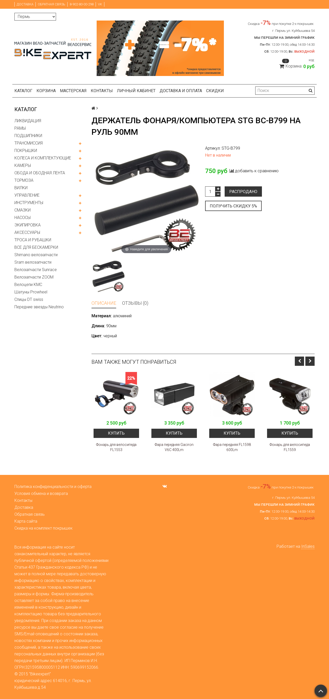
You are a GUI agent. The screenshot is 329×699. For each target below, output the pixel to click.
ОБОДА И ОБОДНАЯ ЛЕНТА (39, 172)
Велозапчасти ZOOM (33, 277)
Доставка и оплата (181, 90)
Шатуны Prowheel (30, 292)
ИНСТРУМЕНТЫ (28, 202)
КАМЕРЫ (22, 165)
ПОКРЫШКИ (25, 150)
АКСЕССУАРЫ (27, 232)
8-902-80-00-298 (82, 4)
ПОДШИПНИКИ (28, 135)
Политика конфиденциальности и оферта (53, 486)
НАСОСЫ (22, 217)
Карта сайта (25, 521)
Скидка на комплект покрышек (43, 528)
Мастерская (73, 90)
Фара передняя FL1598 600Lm (232, 447)
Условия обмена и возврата (41, 493)
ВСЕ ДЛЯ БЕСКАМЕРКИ (36, 247)
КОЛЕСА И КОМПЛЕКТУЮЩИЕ (42, 158)
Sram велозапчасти (32, 262)
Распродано (243, 191)
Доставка (25, 4)
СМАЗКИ (22, 210)
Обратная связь (51, 4)
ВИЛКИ (21, 187)
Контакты (102, 90)
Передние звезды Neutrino (39, 306)
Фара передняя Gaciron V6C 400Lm (174, 447)
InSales (308, 546)
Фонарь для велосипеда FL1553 (116, 447)
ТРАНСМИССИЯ (28, 143)
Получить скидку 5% (233, 206)
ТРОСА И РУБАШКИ (32, 239)
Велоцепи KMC (28, 284)
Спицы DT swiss (28, 299)
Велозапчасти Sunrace (35, 269)
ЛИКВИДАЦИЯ (27, 120)
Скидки (215, 90)
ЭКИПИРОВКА (27, 225)
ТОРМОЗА (23, 180)
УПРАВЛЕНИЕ (27, 195)
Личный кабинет (136, 90)
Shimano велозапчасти (36, 254)
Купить (116, 433)
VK (100, 4)
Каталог (23, 90)
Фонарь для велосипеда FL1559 (290, 447)
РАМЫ (20, 128)
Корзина (46, 90)
